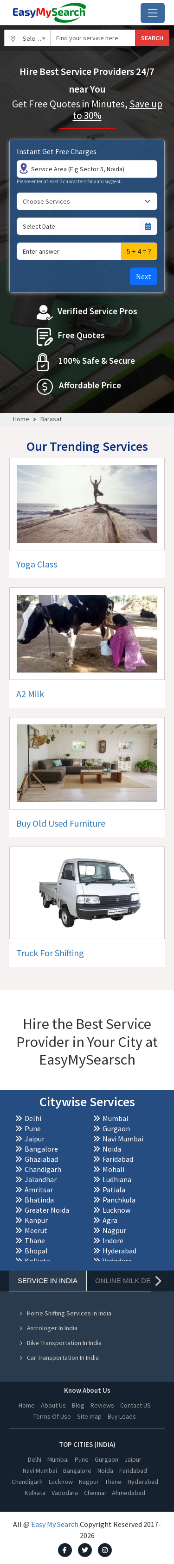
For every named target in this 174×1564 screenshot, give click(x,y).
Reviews (102, 1405)
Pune (33, 1128)
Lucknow (116, 1210)
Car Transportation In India (59, 1357)
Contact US (135, 1405)
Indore (113, 1240)
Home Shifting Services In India (65, 1313)
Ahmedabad (128, 1493)
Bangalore (41, 1148)
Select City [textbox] (37, 38)
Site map (89, 1416)
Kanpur (36, 1220)
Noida (112, 1148)
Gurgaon (116, 1128)
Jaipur (35, 1138)
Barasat (51, 419)
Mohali (113, 1169)
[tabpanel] (87, 1360)
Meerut (36, 1230)
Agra (110, 1220)
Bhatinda (39, 1199)
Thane (35, 1240)
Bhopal (36, 1250)
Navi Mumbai (123, 1138)
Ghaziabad (41, 1159)
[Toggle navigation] (153, 13)
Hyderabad (119, 1250)
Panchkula (119, 1199)
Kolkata (37, 1260)
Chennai (95, 1493)
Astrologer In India (48, 1328)
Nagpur (114, 1230)
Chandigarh (43, 1169)
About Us (53, 1405)
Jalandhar (41, 1179)
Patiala (114, 1189)
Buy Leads (122, 1416)
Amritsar (39, 1189)
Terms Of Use (52, 1416)
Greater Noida (47, 1210)
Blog (78, 1405)
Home (21, 419)
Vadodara (117, 1260)
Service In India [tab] (47, 1280)
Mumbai (115, 1118)
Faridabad (118, 1159)
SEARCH (152, 38)
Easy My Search (54, 1524)
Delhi (33, 1118)
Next (143, 276)
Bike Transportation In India (60, 1343)
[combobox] (27, 38)
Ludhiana (117, 1179)
